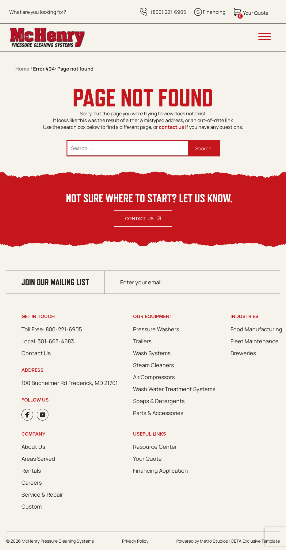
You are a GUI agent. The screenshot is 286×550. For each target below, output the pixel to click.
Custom (31, 506)
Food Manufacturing (256, 329)
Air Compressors (154, 377)
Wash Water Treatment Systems (174, 389)
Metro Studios (214, 541)
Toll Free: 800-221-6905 (51, 329)
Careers (31, 482)
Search (203, 148)
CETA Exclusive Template (255, 541)
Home (22, 68)
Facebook (27, 414)
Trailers (142, 341)
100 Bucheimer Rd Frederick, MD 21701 (69, 383)
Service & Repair (42, 494)
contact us (171, 127)
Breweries (243, 353)
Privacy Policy (135, 541)
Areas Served (38, 458)
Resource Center (155, 446)
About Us (33, 446)
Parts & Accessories (158, 413)
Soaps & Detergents (159, 401)
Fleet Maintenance (255, 341)
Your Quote (147, 458)
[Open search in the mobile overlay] (61, 11)
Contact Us (139, 218)
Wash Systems (151, 353)
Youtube (42, 414)
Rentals (31, 470)
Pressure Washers (156, 329)
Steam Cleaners (153, 365)
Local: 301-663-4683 (47, 341)
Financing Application (160, 470)
